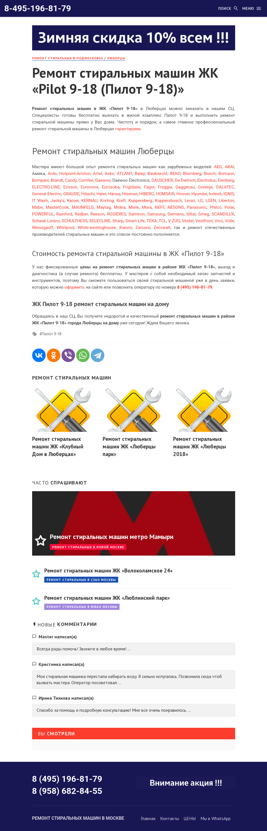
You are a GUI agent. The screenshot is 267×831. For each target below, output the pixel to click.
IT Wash (40, 200)
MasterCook (57, 207)
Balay (140, 173)
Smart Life (135, 220)
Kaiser (73, 200)
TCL (162, 220)
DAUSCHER (162, 180)
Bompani (40, 180)
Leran (190, 200)
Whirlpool (65, 227)
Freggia (165, 187)
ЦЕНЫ (190, 818)
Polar (229, 207)
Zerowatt (162, 227)
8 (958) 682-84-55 (67, 791)
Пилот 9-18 (51, 334)
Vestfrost (204, 220)
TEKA (152, 220)
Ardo (52, 173)
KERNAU (89, 200)
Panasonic (197, 207)
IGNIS (228, 193)
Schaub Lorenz (46, 220)
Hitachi (87, 193)
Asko (109, 173)
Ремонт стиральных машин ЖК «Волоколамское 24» (108, 570)
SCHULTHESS (74, 220)
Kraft (120, 200)
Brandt (57, 180)
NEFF (159, 207)
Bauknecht (157, 173)
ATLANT (124, 173)
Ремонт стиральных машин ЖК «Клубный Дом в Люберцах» (57, 446)
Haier (101, 193)
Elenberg (226, 180)
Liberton (226, 200)
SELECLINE (100, 220)
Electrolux (206, 180)
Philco (215, 207)
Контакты (169, 818)
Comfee (85, 180)
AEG (218, 166)
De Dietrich (185, 180)
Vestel (187, 220)
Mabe (37, 207)
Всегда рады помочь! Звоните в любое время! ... (84, 649)
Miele (134, 207)
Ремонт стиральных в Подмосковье (67, 58)
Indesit (215, 193)
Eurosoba (111, 187)
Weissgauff (42, 227)
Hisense (129, 193)
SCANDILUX (223, 214)
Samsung (156, 214)
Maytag (104, 207)
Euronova (89, 187)
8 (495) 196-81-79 (67, 779)
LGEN (211, 200)
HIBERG (146, 193)
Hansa (114, 193)
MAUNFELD (83, 207)
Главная (148, 818)
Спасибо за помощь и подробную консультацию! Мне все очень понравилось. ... (114, 710)
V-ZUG (174, 220)
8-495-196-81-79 (37, 8)
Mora (147, 207)
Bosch (210, 173)
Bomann (226, 173)
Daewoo (102, 180)
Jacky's (57, 200)
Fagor (149, 187)
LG (200, 200)
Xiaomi (125, 227)
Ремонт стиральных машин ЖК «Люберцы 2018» (199, 446)
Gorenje (205, 187)
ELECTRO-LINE (46, 187)
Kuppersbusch (168, 200)
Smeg (203, 214)
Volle (229, 220)
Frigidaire (131, 187)
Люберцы (116, 58)
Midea (119, 207)
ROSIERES (116, 214)
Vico (219, 220)
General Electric (46, 193)
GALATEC (225, 187)
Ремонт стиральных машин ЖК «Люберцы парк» (129, 446)
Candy (71, 180)
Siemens (175, 214)
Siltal (191, 214)
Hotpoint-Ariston (74, 173)
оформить (75, 287)
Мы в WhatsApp (215, 818)
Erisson (70, 187)
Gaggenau (185, 187)
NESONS (175, 207)
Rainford (64, 214)
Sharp (117, 220)
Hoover (183, 193)
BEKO (175, 173)
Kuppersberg (140, 200)
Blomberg (192, 173)
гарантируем (127, 128)
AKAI (229, 166)
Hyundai (199, 193)
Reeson (98, 214)
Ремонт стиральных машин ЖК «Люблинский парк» (107, 597)
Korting (107, 200)
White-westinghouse (97, 227)
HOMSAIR (165, 193)
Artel (97, 173)
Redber (81, 214)
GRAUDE (71, 193)
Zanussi (143, 227)
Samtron (137, 214)
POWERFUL (43, 214)
